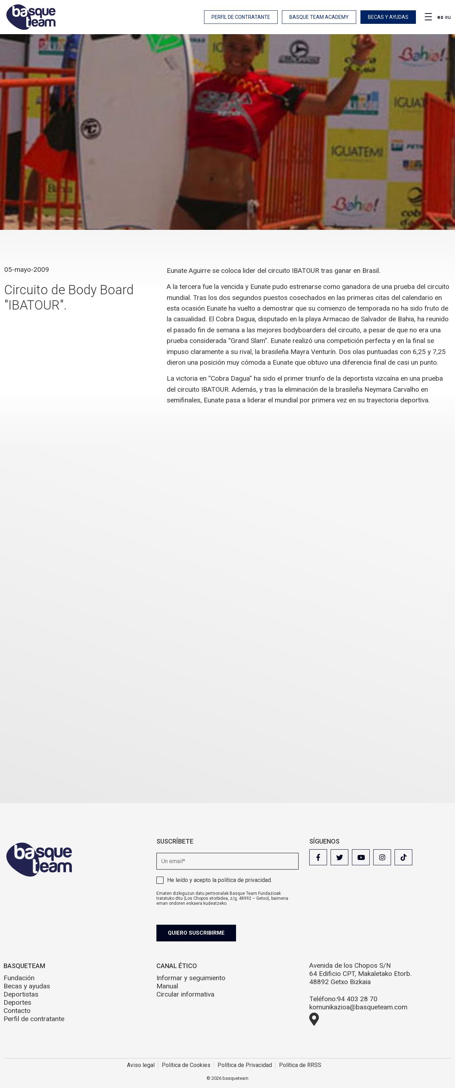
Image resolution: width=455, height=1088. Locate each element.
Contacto (17, 1011)
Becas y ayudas (388, 17)
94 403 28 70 (357, 999)
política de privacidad (244, 880)
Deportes (17, 1002)
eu (448, 17)
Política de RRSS (300, 1065)
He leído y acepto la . (219, 880)
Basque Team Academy (319, 17)
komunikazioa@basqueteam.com (358, 1007)
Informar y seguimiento (190, 978)
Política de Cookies (186, 1065)
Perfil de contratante (241, 17)
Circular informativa (185, 994)
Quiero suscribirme (196, 933)
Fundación (19, 978)
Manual (167, 986)
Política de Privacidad (245, 1065)
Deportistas (21, 994)
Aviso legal (141, 1065)
